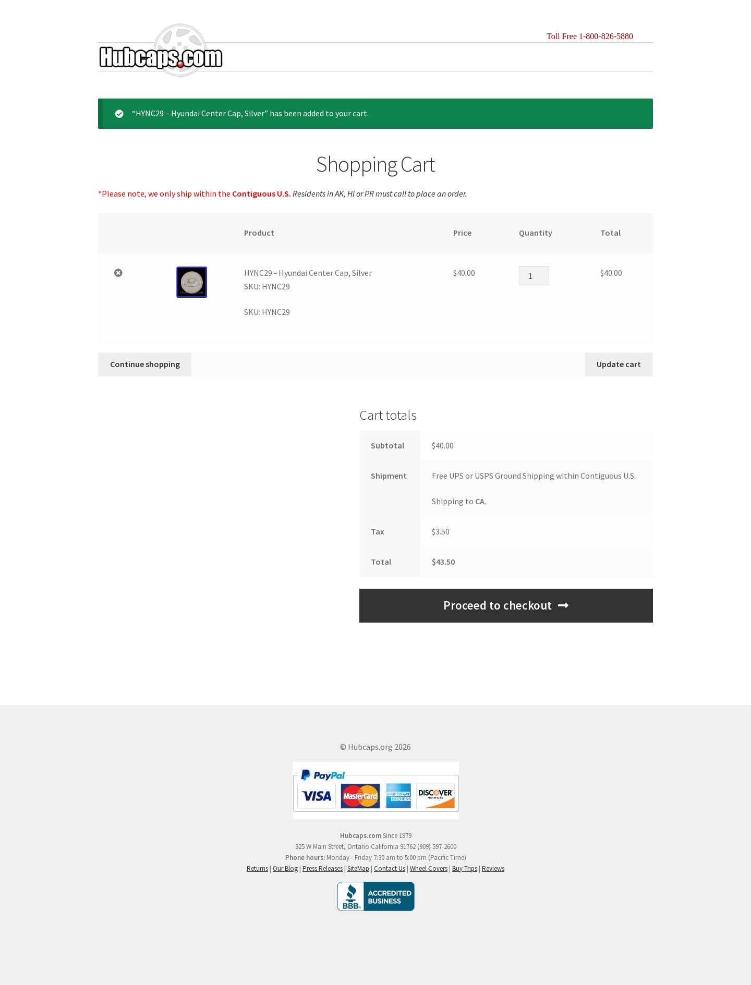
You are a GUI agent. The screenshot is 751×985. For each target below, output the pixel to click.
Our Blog (285, 868)
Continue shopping (145, 364)
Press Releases (322, 868)
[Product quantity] (534, 275)
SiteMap (358, 868)
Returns (257, 868)
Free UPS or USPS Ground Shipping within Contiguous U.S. (534, 475)
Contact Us (389, 868)
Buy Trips (464, 868)
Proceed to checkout (497, 605)
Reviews (493, 868)
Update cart (619, 364)
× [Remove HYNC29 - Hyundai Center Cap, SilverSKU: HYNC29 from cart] (118, 273)
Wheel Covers (428, 868)
